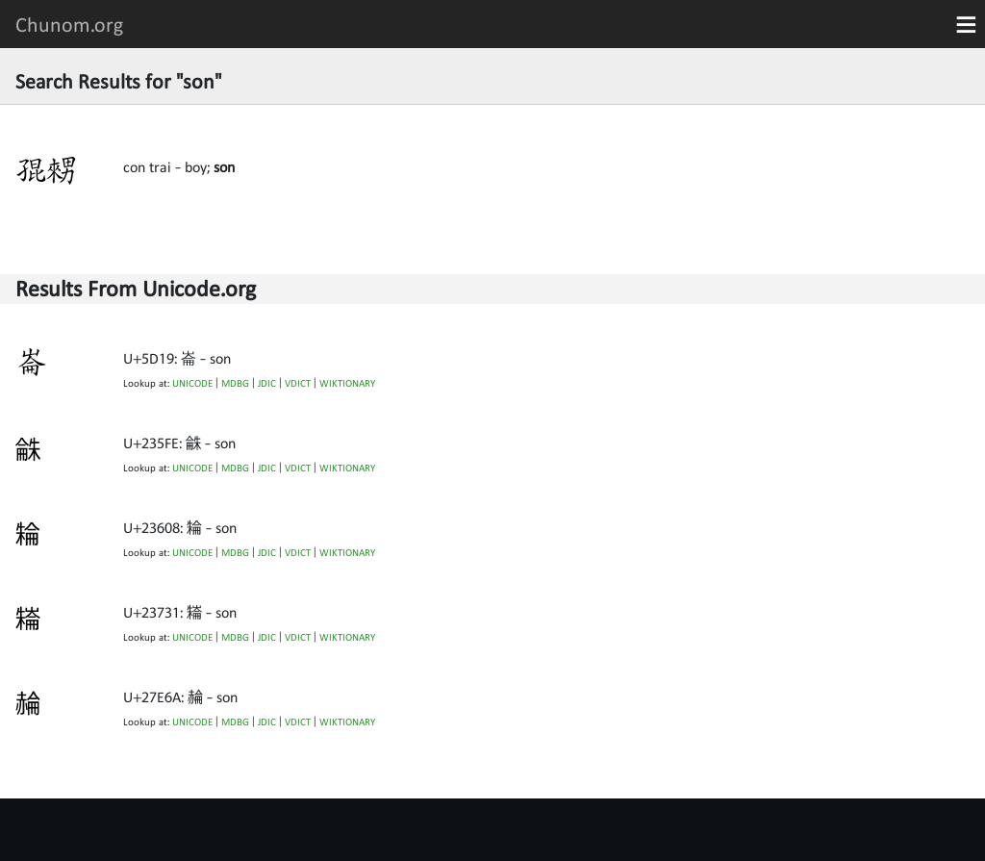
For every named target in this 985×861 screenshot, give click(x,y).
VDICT (298, 383)
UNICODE (192, 383)
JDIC (267, 383)
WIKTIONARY (347, 383)
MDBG (235, 383)
